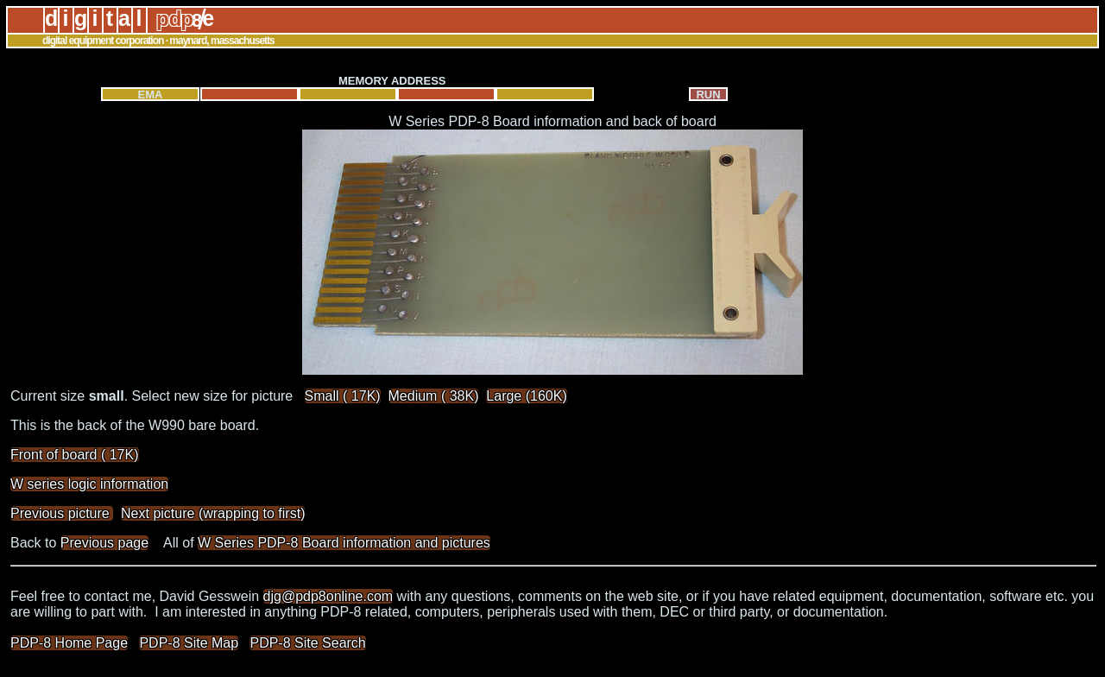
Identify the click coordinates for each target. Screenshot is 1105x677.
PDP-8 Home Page (69, 643)
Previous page (104, 542)
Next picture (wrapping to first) (213, 513)
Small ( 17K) (343, 396)
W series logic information (89, 484)
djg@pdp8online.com (328, 596)
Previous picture (61, 513)
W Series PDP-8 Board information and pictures (344, 542)
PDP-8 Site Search (307, 643)
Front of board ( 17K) (74, 454)
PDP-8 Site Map (188, 643)
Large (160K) (526, 396)
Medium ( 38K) (433, 396)
